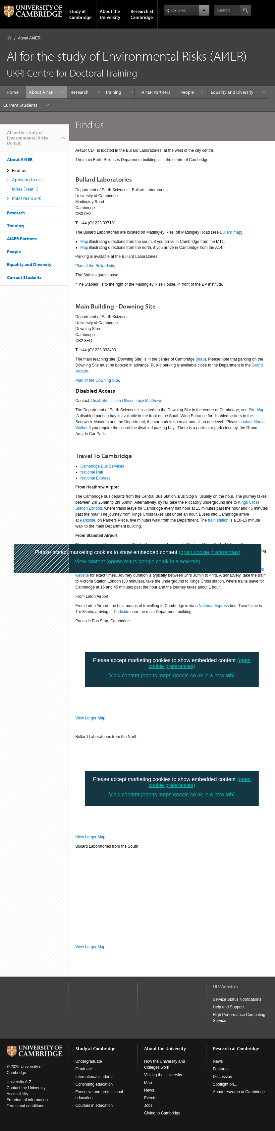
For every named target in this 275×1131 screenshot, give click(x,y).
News (149, 1090)
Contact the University (26, 1088)
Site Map (256, 410)
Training (113, 92)
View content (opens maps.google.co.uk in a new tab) (172, 675)
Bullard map (230, 232)
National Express (96, 478)
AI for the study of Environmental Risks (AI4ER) (27, 140)
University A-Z (19, 1082)
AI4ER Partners (155, 92)
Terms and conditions (25, 1105)
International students (95, 1076)
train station (218, 520)
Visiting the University (163, 1075)
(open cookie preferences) (210, 552)
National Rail (92, 472)
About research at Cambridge (239, 1092)
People (187, 92)
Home (9, 38)
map (200, 359)
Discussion (222, 1076)
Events (150, 1098)
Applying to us (26, 180)
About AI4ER (29, 38)
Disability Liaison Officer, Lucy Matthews (126, 400)
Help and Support (228, 1007)
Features (221, 1069)
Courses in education (94, 1105)
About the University (110, 14)
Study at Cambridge (80, 14)
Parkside (87, 520)
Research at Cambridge (142, 14)
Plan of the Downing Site (97, 380)
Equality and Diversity (232, 92)
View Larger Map (91, 718)
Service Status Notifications (237, 999)
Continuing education (94, 1084)
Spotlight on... (225, 1084)
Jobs (148, 1105)
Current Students (20, 105)
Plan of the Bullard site (95, 265)
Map (84, 241)
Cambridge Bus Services (102, 466)
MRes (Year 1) (25, 189)
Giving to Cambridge (162, 1113)
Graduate (84, 1069)
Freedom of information (27, 1100)
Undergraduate (89, 1061)
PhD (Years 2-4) (26, 198)
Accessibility (17, 1094)
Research (79, 92)
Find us (19, 170)
